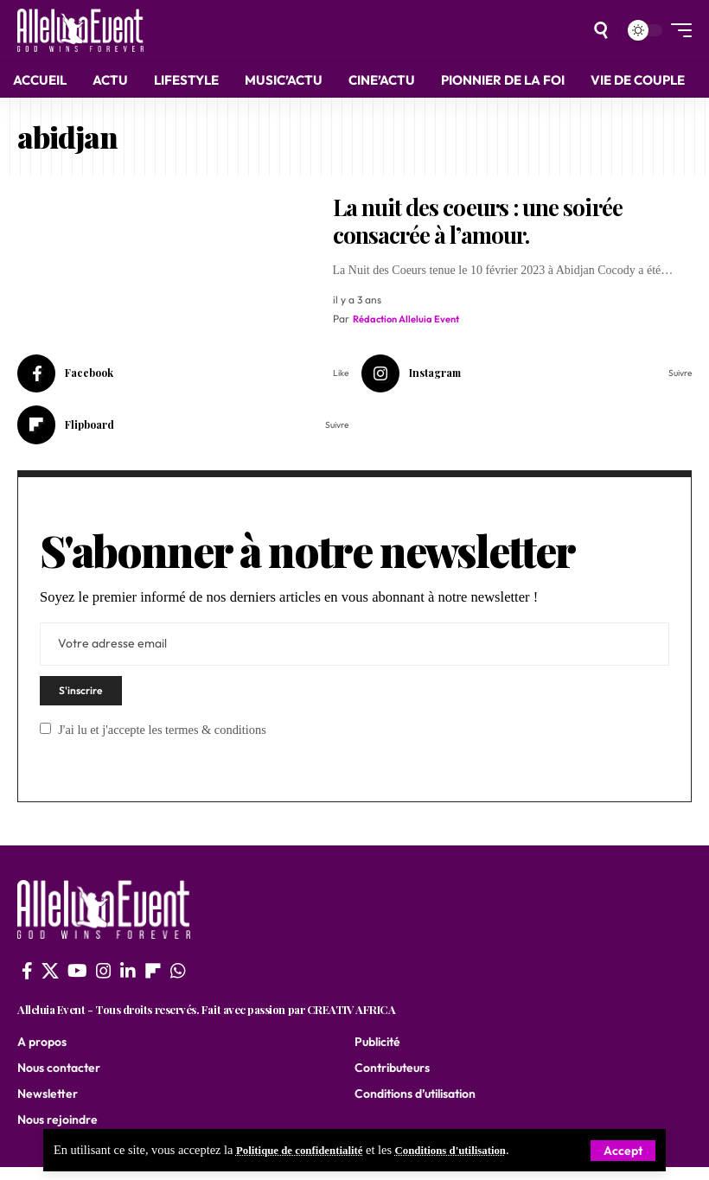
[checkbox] (45, 740)
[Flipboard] (182, 429)
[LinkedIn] (128, 983)
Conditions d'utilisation (473, 1151)
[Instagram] (527, 375)
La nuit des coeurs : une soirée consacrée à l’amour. (478, 221)
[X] (50, 983)
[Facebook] (182, 375)
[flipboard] (153, 983)
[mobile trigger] (677, 30)
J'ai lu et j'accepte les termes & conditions (162, 742)
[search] (601, 30)
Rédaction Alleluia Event (409, 318)
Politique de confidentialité (307, 1151)
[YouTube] (77, 983)
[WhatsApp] (178, 983)
